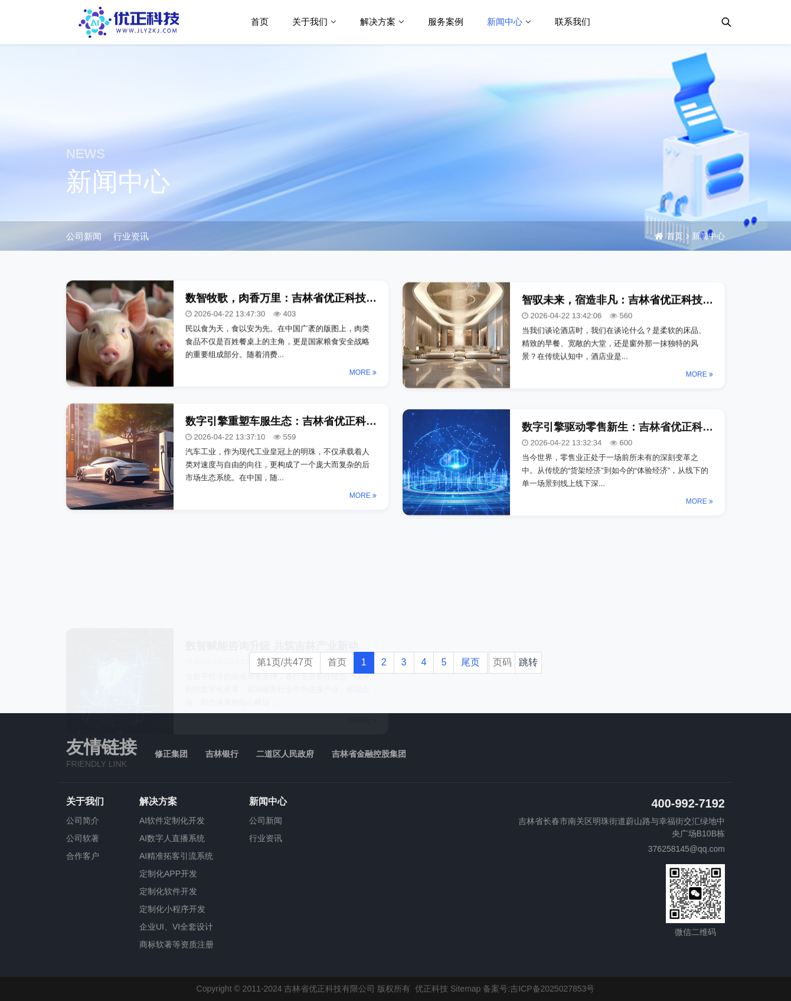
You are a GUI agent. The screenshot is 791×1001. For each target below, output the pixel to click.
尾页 (470, 662)
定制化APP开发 (168, 873)
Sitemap (465, 988)
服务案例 (445, 22)
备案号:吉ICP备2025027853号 (538, 988)
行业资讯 (131, 236)
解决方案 (378, 22)
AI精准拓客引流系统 (176, 856)
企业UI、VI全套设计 (176, 926)
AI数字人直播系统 (172, 838)
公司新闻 (84, 236)
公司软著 (82, 838)
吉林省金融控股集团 (369, 754)
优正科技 (431, 988)
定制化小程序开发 (172, 909)
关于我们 (310, 22)
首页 (260, 22)
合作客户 (82, 856)
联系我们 (572, 22)
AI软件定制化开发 (172, 820)
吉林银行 (221, 754)
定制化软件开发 (168, 891)
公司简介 (82, 820)
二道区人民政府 (285, 754)
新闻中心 (504, 22)
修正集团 (171, 754)
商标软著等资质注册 (176, 944)
